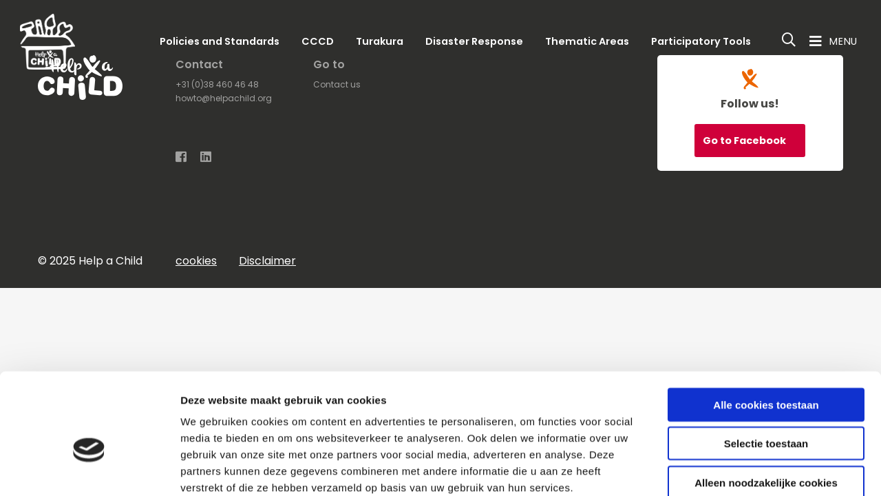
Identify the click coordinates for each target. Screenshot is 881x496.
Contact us (337, 84)
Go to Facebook (745, 140)
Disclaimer (267, 261)
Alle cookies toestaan (765, 330)
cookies (196, 261)
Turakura (379, 41)
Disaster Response (474, 41)
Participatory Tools (701, 41)
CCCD (317, 41)
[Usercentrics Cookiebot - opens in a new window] (89, 469)
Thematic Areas (587, 41)
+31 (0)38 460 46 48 (217, 84)
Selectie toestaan (766, 369)
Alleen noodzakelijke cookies (766, 408)
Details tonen (743, 469)
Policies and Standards (219, 41)
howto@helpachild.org (224, 98)
